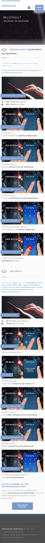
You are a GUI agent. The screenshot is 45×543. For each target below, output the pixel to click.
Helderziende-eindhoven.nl (12, 529)
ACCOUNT (39, 8)
